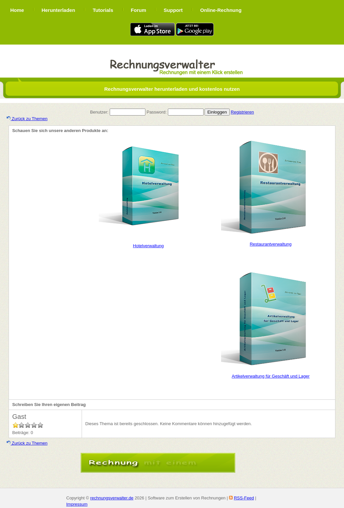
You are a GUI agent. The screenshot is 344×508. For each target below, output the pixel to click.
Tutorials (103, 10)
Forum (138, 10)
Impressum (77, 504)
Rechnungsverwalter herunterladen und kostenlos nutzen (172, 89)
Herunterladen (58, 10)
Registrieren (242, 112)
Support (173, 10)
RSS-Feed (244, 497)
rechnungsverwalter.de (112, 497)
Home (17, 10)
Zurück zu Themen (27, 118)
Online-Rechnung (221, 10)
